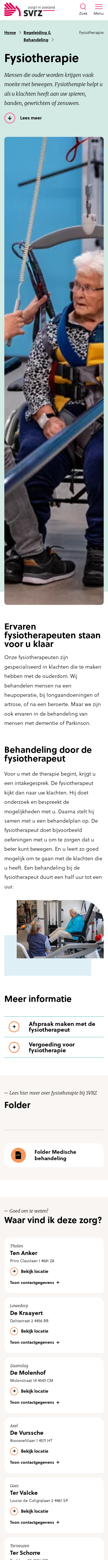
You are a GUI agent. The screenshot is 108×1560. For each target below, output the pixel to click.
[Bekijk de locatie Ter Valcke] (54, 1505)
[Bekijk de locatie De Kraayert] (54, 1325)
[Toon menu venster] (99, 10)
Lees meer (31, 118)
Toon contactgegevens (32, 1282)
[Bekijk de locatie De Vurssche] (54, 1445)
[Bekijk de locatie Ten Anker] (54, 1265)
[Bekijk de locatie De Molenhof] (54, 1385)
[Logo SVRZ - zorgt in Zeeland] (29, 10)
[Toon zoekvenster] (83, 9)
